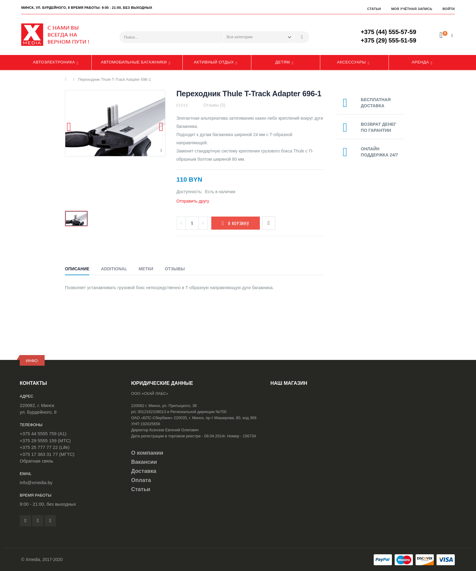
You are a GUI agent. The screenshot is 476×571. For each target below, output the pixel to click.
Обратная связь (36, 460)
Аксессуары (351, 62)
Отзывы (175, 268)
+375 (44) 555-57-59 (388, 32)
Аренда (420, 62)
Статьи (374, 9)
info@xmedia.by (36, 482)
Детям (282, 62)
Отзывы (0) (214, 105)
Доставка (143, 471)
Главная (67, 79)
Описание (77, 268)
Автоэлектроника (54, 62)
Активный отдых (214, 62)
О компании (147, 453)
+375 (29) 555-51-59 (388, 40)
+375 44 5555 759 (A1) (43, 433)
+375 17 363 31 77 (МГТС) (47, 454)
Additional (114, 268)
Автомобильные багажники (134, 62)
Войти (449, 9)
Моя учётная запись (411, 9)
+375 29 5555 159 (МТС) (45, 440)
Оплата (141, 480)
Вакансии (144, 462)
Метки (146, 268)
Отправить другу (192, 201)
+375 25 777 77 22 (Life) (45, 447)
